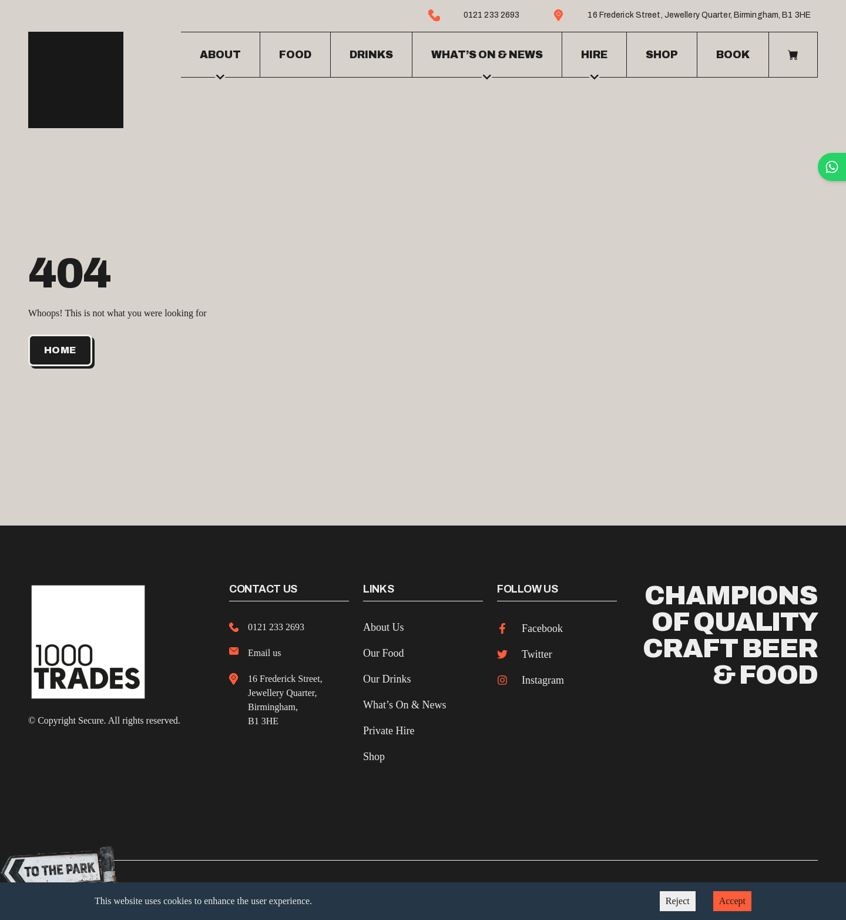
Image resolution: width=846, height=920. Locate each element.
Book (733, 53)
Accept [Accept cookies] (732, 901)
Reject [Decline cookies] (678, 901)
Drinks (371, 53)
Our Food (383, 651)
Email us (264, 650)
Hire (594, 62)
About (220, 62)
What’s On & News (404, 702)
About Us (383, 625)
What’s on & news (487, 62)
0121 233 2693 (276, 625)
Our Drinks (387, 677)
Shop (662, 53)
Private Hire (388, 728)
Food (295, 53)
